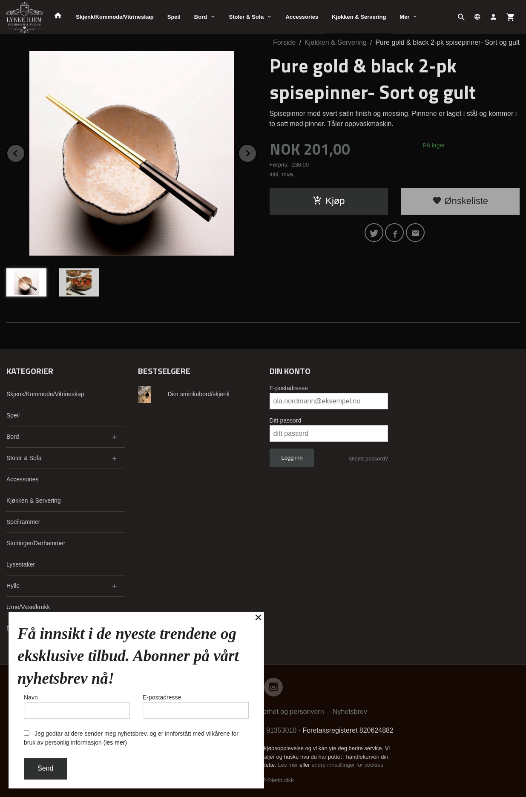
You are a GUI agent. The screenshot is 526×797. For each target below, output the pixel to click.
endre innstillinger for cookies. (348, 765)
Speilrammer (23, 521)
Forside (284, 42)
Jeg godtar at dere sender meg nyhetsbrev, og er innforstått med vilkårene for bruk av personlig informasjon (131, 738)
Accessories (302, 17)
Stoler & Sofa (246, 17)
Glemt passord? (368, 458)
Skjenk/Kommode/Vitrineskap (115, 17)
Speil (174, 17)
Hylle (13, 585)
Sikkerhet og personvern (287, 711)
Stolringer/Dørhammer (35, 543)
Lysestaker (20, 564)
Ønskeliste (460, 201)
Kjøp (329, 201)
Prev (24, 152)
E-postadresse (289, 388)
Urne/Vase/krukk (28, 607)
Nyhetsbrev (350, 711)
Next (256, 152)
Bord (200, 17)
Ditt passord (286, 420)
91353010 (281, 730)
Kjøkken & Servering (359, 17)
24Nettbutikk (278, 780)
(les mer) (115, 742)
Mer (404, 17)
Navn (77, 706)
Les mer (289, 765)
